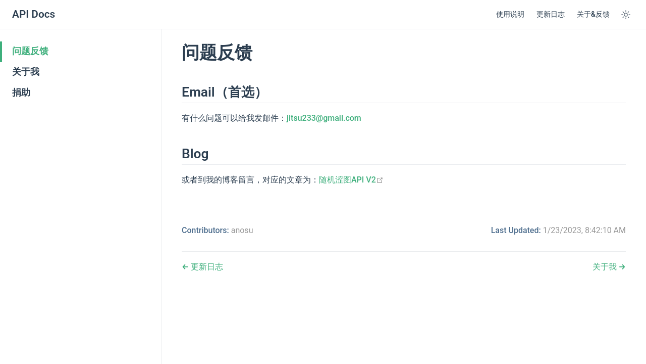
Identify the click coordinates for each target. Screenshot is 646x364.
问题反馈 (30, 51)
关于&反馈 (593, 14)
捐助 (21, 92)
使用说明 (510, 14)
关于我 (25, 72)
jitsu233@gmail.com (324, 118)
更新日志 (550, 14)
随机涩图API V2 (351, 180)
